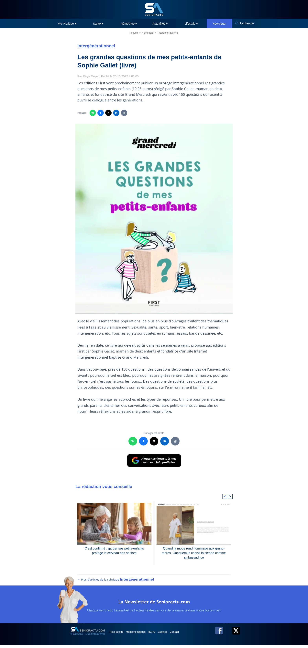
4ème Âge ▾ (129, 23)
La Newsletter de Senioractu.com (154, 604)
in (116, 113)
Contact (187, 634)
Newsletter (219, 23)
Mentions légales (140, 634)
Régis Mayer (91, 76)
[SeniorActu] (154, 9)
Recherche (247, 23)
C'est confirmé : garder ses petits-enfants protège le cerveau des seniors (114, 550)
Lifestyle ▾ (191, 23)
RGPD (159, 634)
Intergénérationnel (168, 32)
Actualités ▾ (160, 23)
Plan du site (118, 634)
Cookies (173, 634)
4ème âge (148, 32)
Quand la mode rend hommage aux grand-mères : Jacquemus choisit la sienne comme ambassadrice (194, 553)
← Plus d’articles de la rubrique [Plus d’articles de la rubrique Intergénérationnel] (115, 582)
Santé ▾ (98, 23)
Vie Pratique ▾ (67, 23)
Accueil (134, 32)
